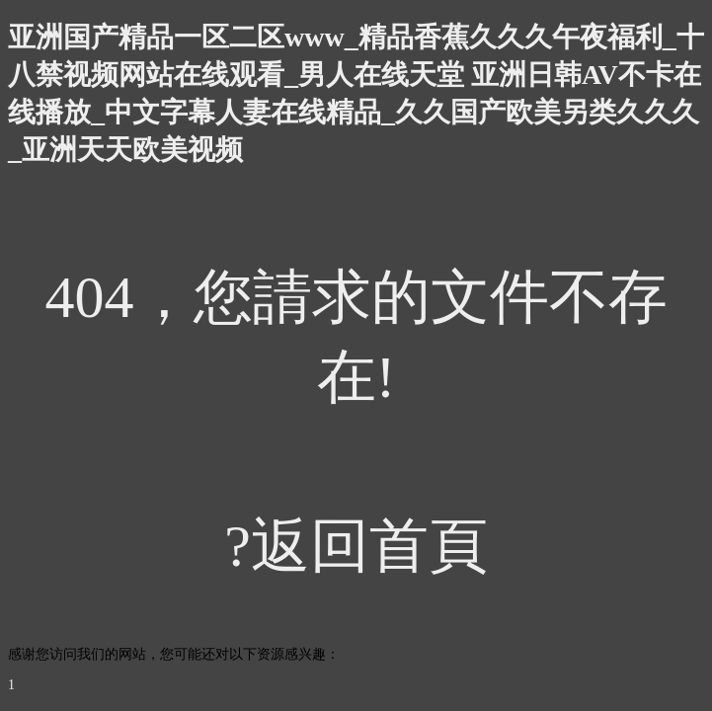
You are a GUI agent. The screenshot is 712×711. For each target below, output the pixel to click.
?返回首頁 (356, 546)
